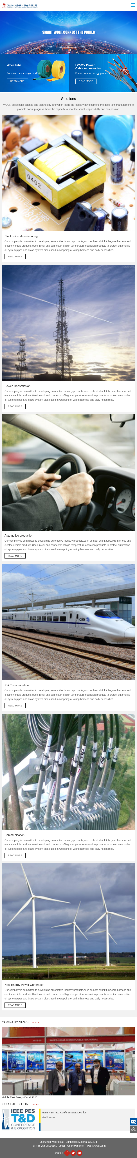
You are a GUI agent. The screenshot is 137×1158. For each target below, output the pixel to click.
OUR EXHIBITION (20, 1104)
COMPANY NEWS (20, 1022)
